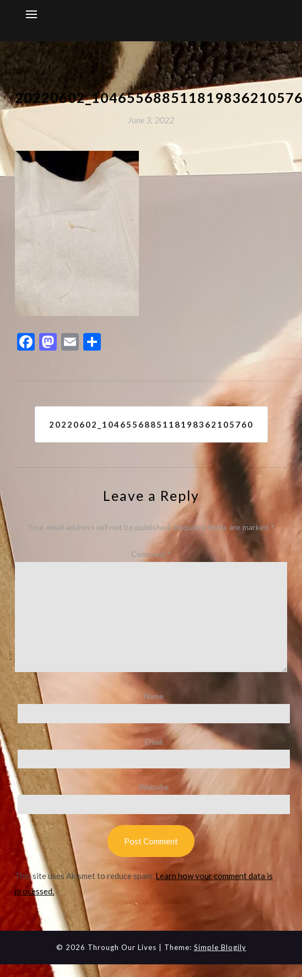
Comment (151, 554)
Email (154, 741)
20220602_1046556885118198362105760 (151, 424)
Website (154, 787)
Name (154, 696)
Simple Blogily (220, 947)
